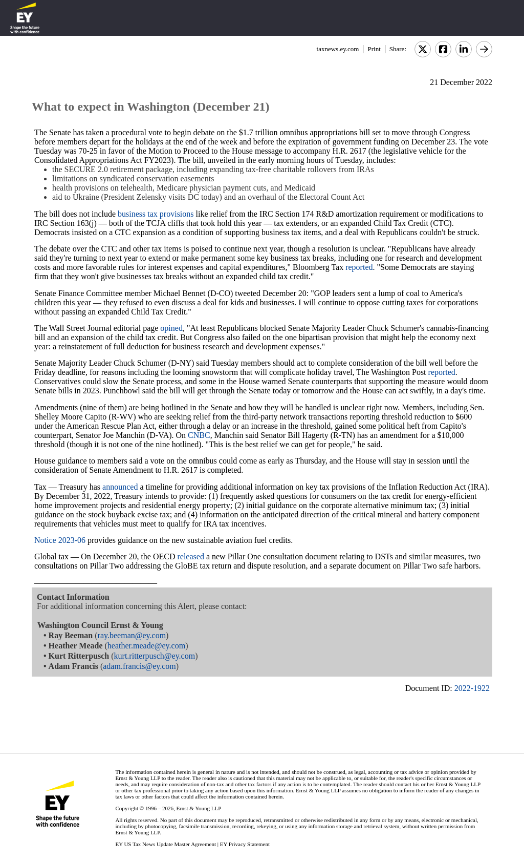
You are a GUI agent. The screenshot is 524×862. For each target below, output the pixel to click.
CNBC (199, 435)
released (190, 556)
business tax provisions (155, 213)
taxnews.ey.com (338, 49)
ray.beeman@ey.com (132, 635)
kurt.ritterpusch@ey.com (154, 655)
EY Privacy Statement (245, 844)
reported (359, 267)
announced (120, 486)
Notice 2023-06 (59, 540)
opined (171, 328)
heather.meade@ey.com (146, 645)
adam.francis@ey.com (139, 666)
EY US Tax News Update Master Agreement (165, 844)
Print (373, 49)
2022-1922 (472, 688)
